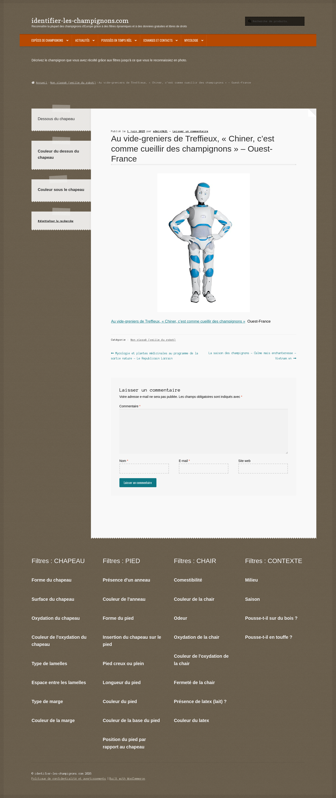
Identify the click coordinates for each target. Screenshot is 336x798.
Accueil (41, 82)
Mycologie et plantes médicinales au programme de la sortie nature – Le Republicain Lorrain (154, 355)
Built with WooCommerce (127, 778)
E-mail (184, 461)
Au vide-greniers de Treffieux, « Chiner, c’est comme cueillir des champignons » (178, 321)
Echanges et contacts (158, 40)
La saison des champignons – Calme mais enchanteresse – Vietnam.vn (252, 355)
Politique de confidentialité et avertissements (68, 778)
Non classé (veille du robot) (73, 82)
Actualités (82, 40)
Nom (123, 461)
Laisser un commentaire (190, 131)
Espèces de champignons (47, 40)
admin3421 (160, 131)
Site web (244, 461)
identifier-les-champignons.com (80, 20)
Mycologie (191, 40)
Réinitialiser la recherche (55, 221)
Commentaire (129, 406)
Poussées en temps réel (116, 40)
